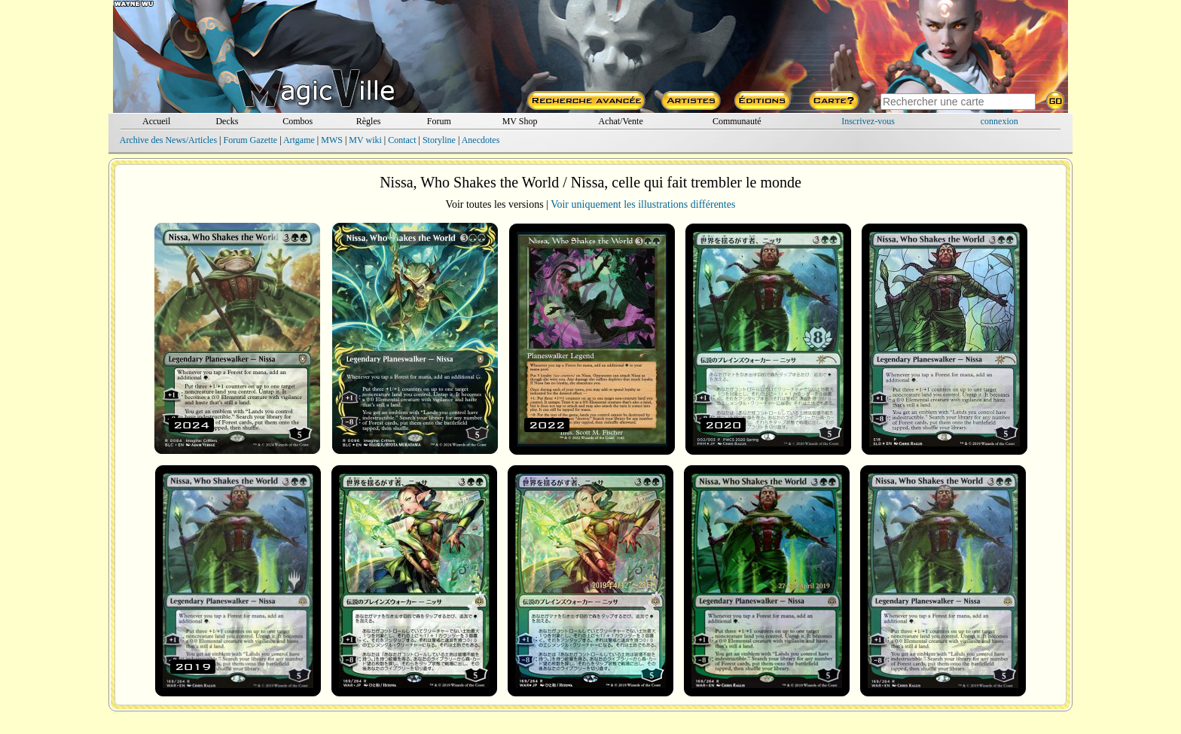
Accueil (156, 121)
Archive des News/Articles (168, 140)
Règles (368, 121)
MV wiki (365, 140)
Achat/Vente (620, 121)
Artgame (299, 140)
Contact (402, 140)
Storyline (439, 140)
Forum (439, 121)
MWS (332, 140)
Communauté (737, 121)
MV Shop (520, 121)
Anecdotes (481, 140)
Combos (297, 121)
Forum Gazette (250, 140)
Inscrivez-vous (868, 121)
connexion (999, 121)
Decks (226, 121)
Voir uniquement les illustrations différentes (643, 204)
